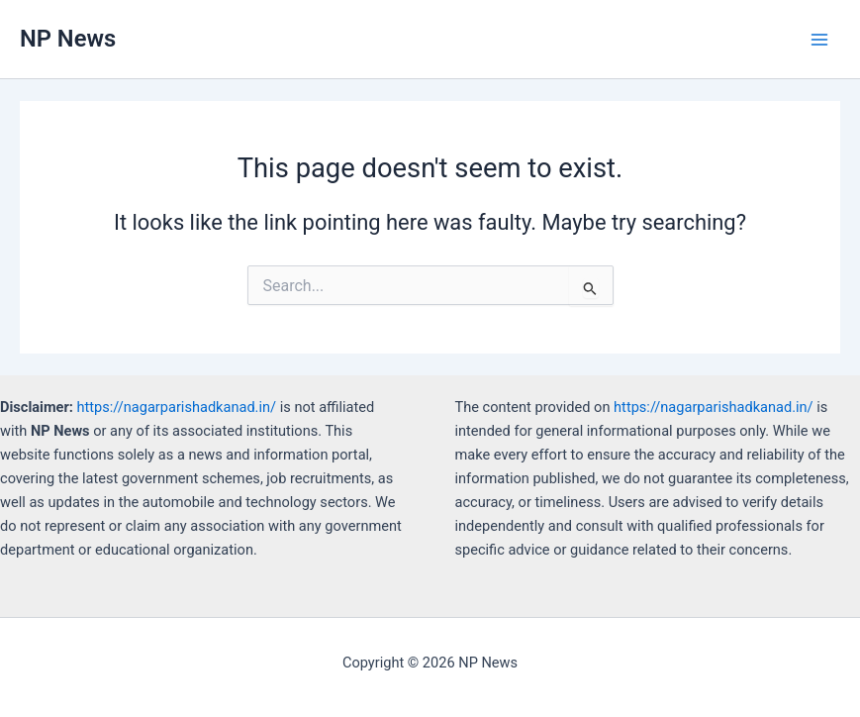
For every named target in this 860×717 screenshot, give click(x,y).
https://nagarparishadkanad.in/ (177, 407)
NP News (68, 38)
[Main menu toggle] (819, 39)
